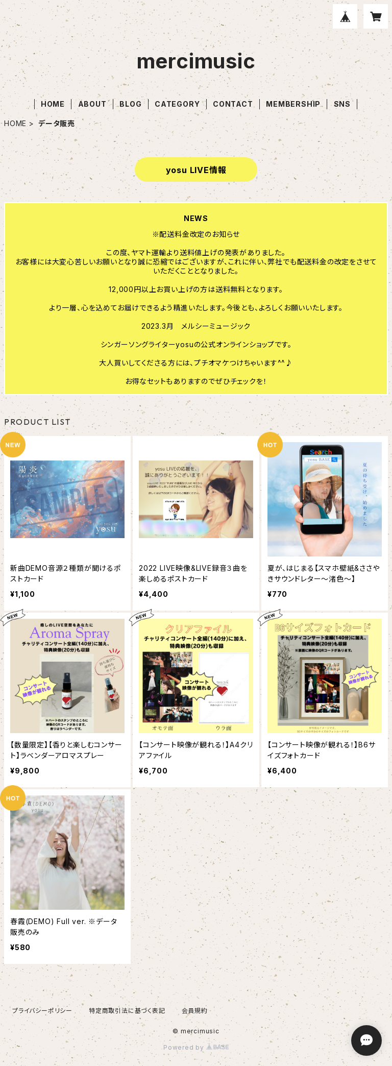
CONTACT (233, 104)
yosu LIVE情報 (196, 170)
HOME (53, 104)
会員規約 (195, 1010)
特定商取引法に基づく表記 (127, 1010)
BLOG (130, 104)
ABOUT (92, 104)
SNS (342, 104)
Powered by (196, 1047)
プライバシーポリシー (42, 1010)
